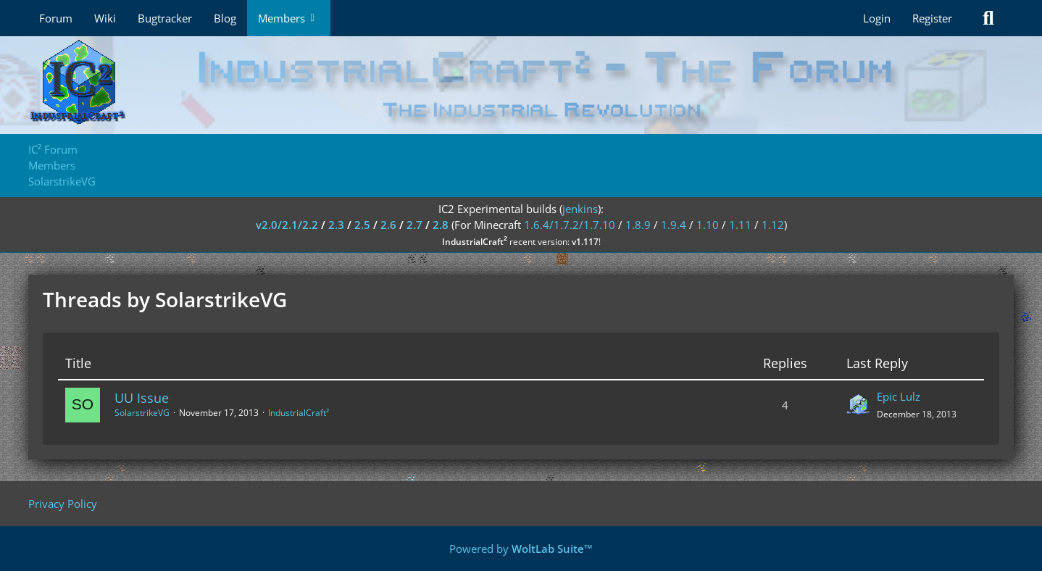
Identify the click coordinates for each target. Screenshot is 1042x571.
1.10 (707, 224)
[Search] (988, 18)
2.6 (388, 224)
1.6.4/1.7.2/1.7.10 (569, 224)
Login (877, 18)
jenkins (580, 208)
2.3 (336, 224)
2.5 (362, 224)
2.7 (414, 224)
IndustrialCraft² (298, 413)
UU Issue (141, 398)
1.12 (773, 224)
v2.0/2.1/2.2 (287, 224)
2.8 (441, 224)
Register (932, 18)
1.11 (740, 224)
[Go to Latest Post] (858, 405)
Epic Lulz (898, 396)
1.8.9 (638, 224)
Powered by (521, 548)
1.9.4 (673, 224)
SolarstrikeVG (142, 413)
